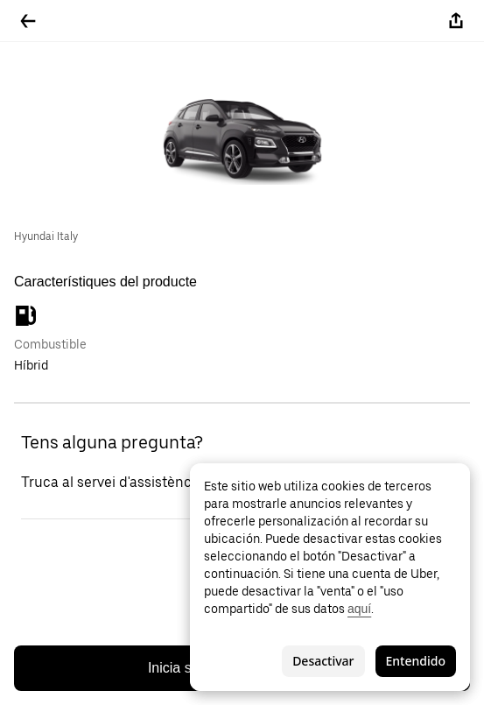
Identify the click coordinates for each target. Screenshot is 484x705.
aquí (359, 609)
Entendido (415, 660)
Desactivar (323, 660)
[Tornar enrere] (28, 21)
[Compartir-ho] (456, 21)
